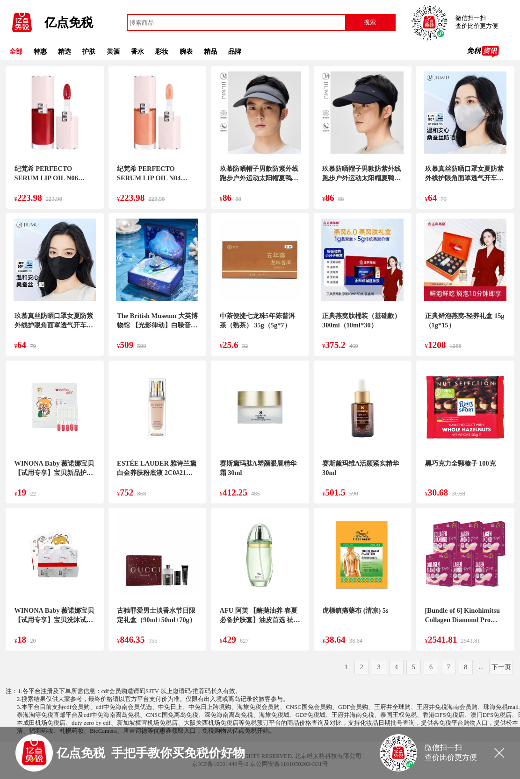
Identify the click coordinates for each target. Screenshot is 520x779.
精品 (210, 51)
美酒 (113, 51)
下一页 (501, 667)
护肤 (88, 51)
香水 (137, 51)
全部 (15, 51)
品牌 (234, 51)
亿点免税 (68, 22)
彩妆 (161, 51)
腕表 (186, 51)
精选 (64, 51)
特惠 (40, 51)
